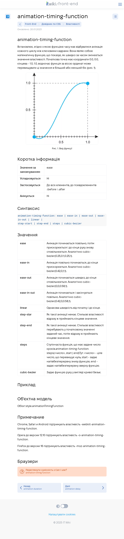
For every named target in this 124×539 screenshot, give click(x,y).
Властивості (73, 24)
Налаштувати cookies (62, 514)
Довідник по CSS (52, 24)
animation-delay (85, 488)
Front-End (31, 24)
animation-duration (39, 488)
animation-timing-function (62, 472)
